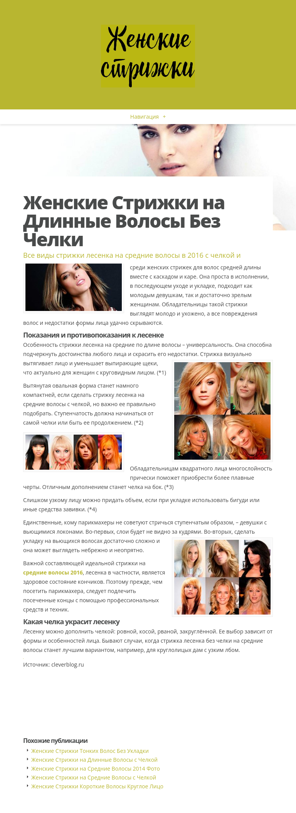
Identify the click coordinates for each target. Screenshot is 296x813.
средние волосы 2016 (53, 572)
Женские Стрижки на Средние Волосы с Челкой (93, 777)
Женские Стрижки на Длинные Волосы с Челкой (94, 759)
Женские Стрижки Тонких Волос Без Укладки (90, 750)
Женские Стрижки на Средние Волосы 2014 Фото (95, 768)
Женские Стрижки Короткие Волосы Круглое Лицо (97, 786)
